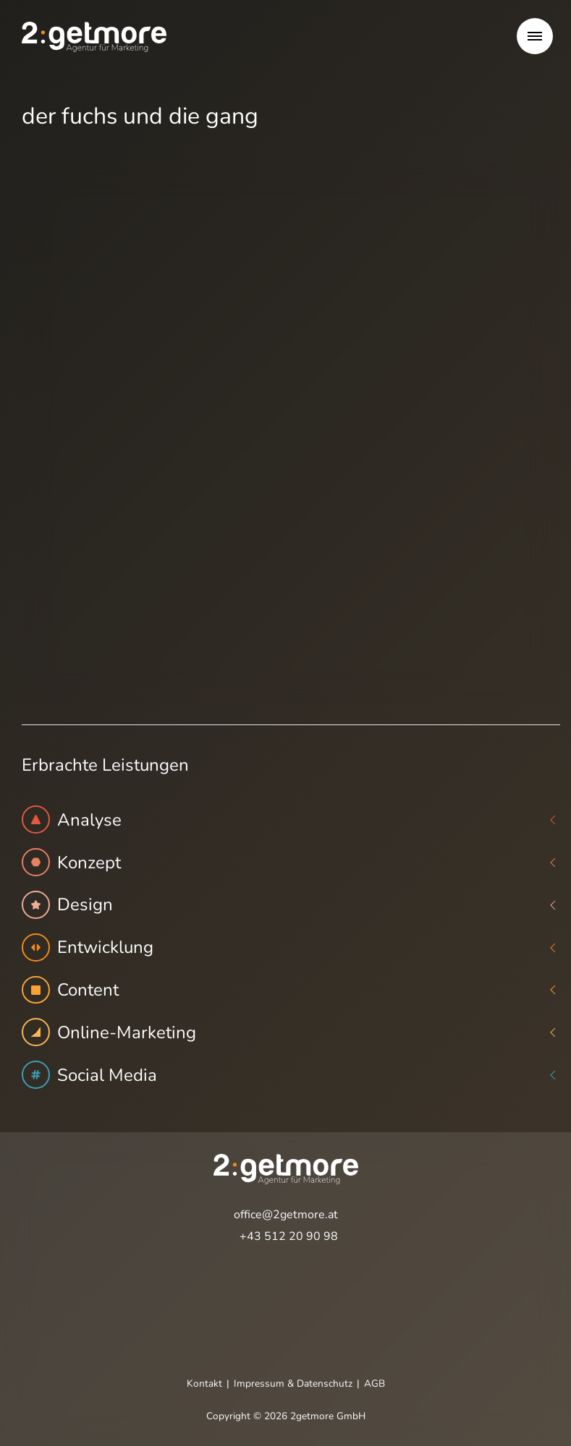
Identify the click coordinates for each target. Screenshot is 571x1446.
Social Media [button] (291, 1075)
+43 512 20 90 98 (289, 1236)
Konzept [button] (291, 862)
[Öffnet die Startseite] (94, 36)
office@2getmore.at (286, 1215)
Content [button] (291, 990)
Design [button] (291, 905)
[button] (535, 36)
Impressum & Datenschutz (293, 1383)
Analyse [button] (291, 819)
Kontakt (204, 1383)
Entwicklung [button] (291, 947)
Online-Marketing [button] (291, 1032)
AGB (374, 1383)
